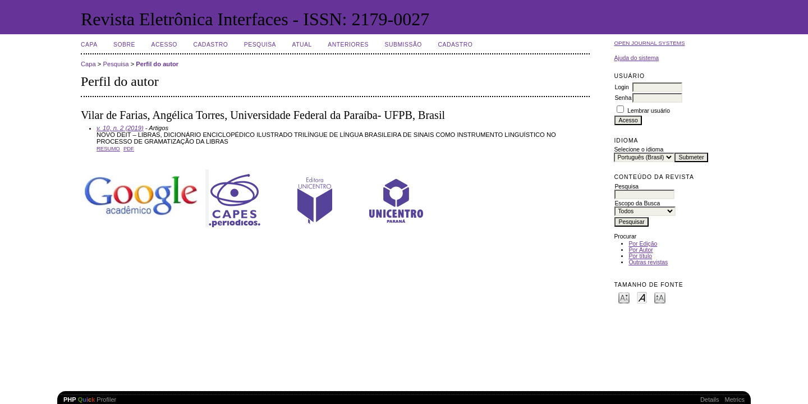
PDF (128, 148)
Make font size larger (659, 297)
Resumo (108, 148)
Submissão (402, 45)
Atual (302, 45)
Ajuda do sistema (636, 58)
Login (621, 87)
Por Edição (642, 244)
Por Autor (640, 250)
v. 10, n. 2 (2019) (120, 128)
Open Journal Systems (649, 43)
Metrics (735, 399)
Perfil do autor (157, 64)
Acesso (164, 45)
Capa (89, 45)
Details (709, 399)
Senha (622, 98)
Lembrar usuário (648, 111)
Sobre (124, 45)
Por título (640, 256)
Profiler (89, 399)
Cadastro (210, 45)
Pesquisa (260, 45)
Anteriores (348, 45)
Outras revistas (648, 262)
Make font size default (642, 297)
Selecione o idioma (638, 149)
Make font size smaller (624, 297)
